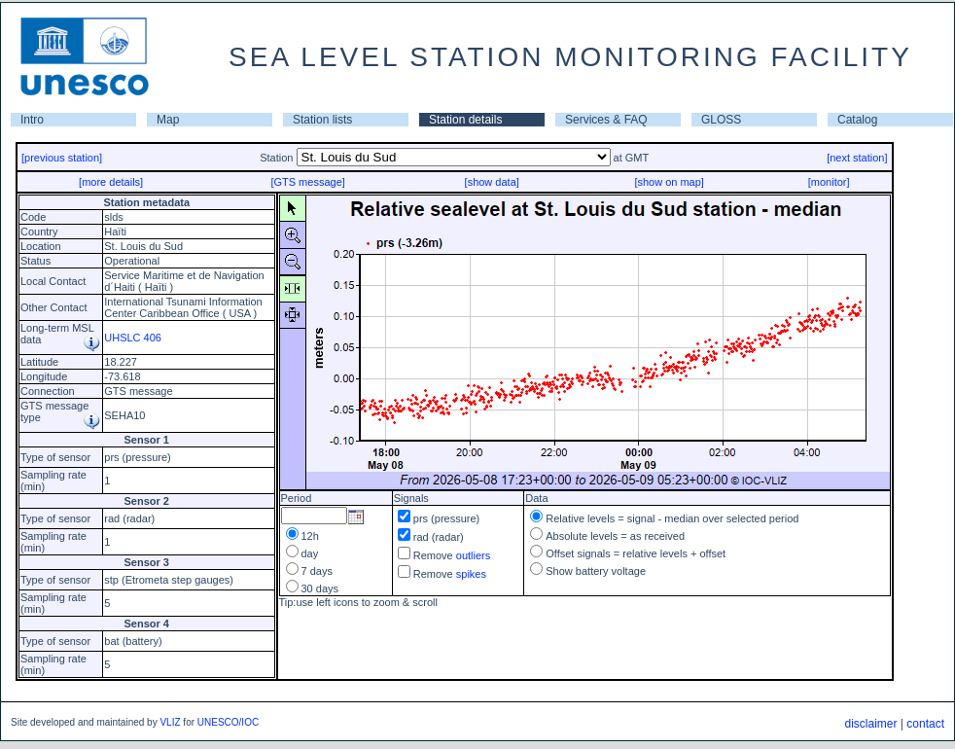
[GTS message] (307, 182)
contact (925, 724)
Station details (465, 119)
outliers (473, 555)
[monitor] (829, 182)
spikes (471, 574)
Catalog (857, 119)
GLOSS (721, 119)
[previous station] (61, 157)
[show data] (492, 182)
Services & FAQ (606, 119)
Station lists (322, 119)
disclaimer (870, 724)
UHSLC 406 (132, 337)
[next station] (857, 157)
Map (168, 119)
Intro (32, 119)
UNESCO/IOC (228, 722)
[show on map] (669, 182)
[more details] (111, 182)
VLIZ (169, 722)
